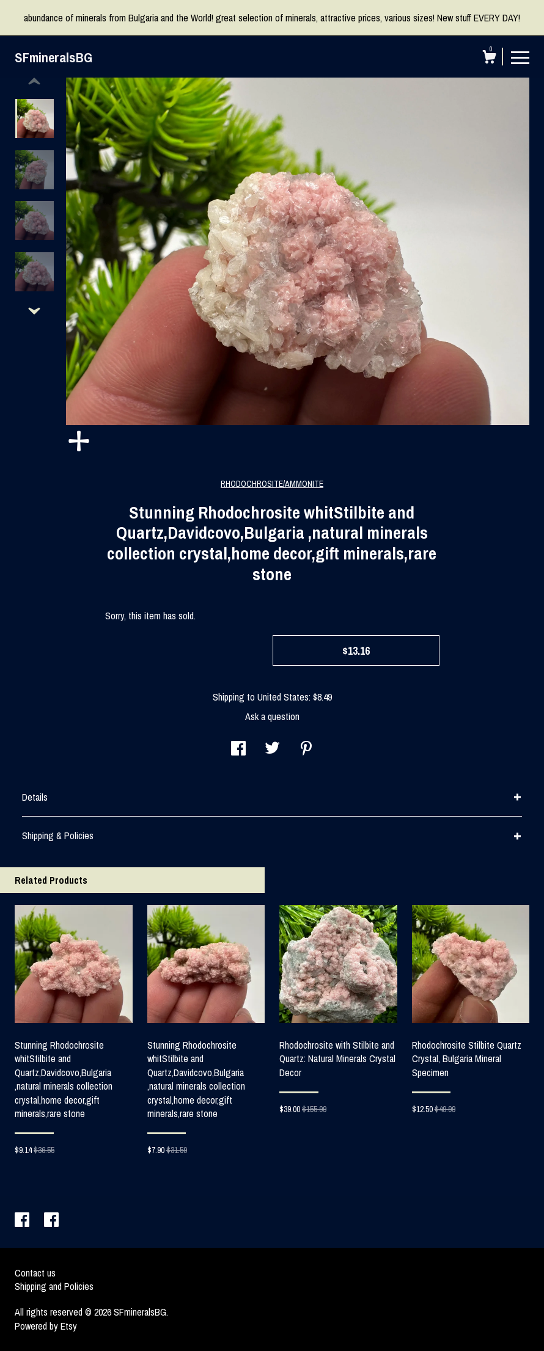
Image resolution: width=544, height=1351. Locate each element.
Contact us (35, 1273)
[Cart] (489, 58)
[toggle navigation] (520, 57)
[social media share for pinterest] (306, 749)
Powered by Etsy (46, 1326)
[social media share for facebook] (238, 749)
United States (283, 697)
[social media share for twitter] (272, 749)
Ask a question (272, 716)
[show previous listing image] (34, 82)
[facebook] (23, 1221)
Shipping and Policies (54, 1286)
